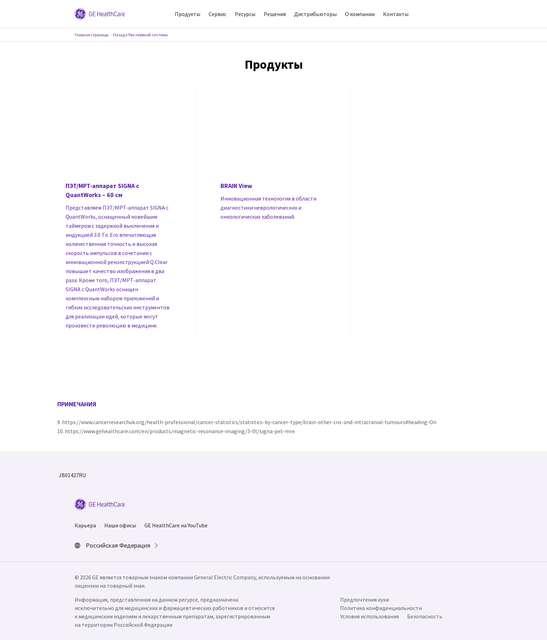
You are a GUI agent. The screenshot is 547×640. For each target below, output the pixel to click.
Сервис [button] (217, 13)
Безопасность (424, 616)
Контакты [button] (396, 13)
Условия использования (369, 616)
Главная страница (91, 34)
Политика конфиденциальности (381, 607)
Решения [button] (275, 13)
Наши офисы (120, 525)
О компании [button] (360, 13)
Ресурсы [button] (245, 13)
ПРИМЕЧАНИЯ (76, 404)
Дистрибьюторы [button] (315, 13)
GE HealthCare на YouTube (176, 525)
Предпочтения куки (364, 599)
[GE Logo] (100, 13)
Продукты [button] (187, 13)
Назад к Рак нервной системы (140, 34)
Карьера (85, 525)
